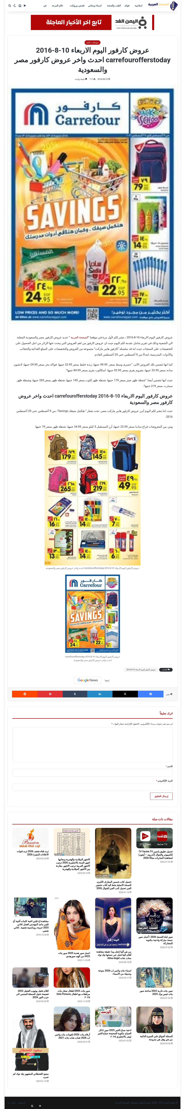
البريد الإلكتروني (164, 780)
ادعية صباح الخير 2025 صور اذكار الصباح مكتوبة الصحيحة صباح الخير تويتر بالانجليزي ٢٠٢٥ (114, 1033)
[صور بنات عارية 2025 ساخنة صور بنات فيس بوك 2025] (154, 977)
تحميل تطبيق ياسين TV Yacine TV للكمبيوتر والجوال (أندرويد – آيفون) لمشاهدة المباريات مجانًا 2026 (155, 854)
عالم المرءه (57, 5)
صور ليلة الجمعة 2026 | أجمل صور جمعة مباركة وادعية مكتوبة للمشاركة (155, 940)
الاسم (169, 766)
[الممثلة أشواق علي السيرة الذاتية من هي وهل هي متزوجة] (154, 1020)
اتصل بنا (11, 1102)
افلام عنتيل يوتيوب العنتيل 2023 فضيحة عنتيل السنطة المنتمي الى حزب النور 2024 (32, 994)
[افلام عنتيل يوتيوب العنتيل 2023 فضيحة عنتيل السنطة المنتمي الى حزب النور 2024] (30, 977)
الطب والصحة (114, 5)
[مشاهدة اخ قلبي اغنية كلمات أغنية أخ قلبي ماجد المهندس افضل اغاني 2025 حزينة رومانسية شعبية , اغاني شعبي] (30, 908)
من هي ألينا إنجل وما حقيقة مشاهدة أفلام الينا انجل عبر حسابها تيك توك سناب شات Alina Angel (113, 954)
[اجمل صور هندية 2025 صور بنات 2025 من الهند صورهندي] (72, 924)
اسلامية (138, 5)
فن (44, 5)
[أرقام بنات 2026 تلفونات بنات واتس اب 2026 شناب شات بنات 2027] (72, 1019)
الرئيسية (22, 1102)
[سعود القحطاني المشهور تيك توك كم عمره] (30, 1039)
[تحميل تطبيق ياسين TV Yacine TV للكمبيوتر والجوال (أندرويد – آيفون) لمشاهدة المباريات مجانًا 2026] (154, 838)
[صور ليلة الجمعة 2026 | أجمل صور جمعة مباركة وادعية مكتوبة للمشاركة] (154, 916)
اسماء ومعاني (95, 5)
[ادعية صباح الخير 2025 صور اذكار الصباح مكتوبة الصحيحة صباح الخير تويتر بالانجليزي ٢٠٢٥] (113, 1017)
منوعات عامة (92, 42)
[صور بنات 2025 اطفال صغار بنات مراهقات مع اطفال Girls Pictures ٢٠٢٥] (72, 977)
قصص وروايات (77, 5)
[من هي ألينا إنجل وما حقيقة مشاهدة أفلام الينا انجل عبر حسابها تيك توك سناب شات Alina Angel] (113, 923)
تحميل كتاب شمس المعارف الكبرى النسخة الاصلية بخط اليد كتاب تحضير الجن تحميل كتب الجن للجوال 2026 (113, 885)
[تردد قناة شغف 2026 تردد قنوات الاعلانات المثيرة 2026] (30, 838)
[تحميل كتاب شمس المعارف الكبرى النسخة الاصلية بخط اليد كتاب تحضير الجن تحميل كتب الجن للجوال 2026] (113, 853)
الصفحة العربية (79, 337)
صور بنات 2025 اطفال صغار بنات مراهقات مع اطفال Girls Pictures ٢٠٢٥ (73, 994)
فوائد (127, 5)
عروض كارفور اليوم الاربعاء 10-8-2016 (141, 670)
